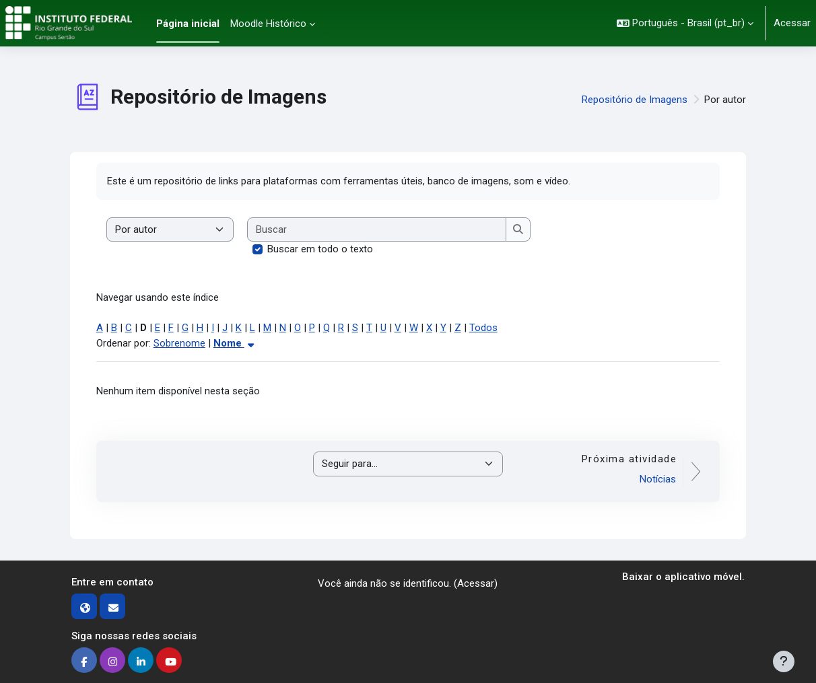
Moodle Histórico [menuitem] (268, 23)
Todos (483, 328)
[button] (685, 23)
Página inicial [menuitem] (187, 23)
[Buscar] (377, 229)
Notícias (658, 479)
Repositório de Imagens (634, 100)
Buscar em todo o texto (320, 249)
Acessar (792, 23)
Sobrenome (179, 343)
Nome (235, 343)
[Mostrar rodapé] (783, 661)
